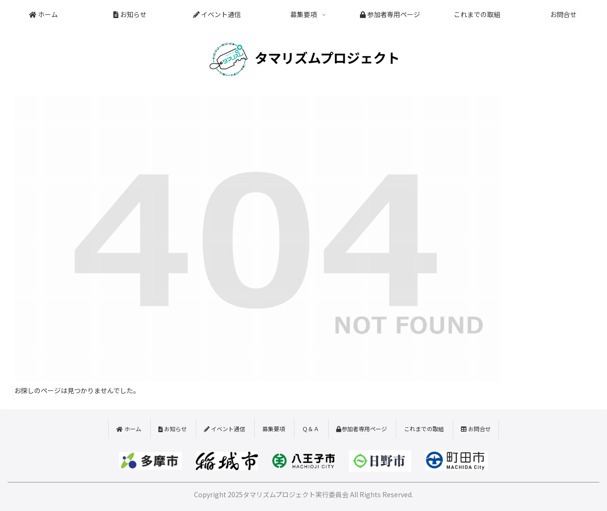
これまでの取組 (424, 429)
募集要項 (273, 429)
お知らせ (172, 429)
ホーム (128, 429)
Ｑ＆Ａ (310, 429)
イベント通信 (224, 429)
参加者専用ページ (361, 429)
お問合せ (476, 429)
